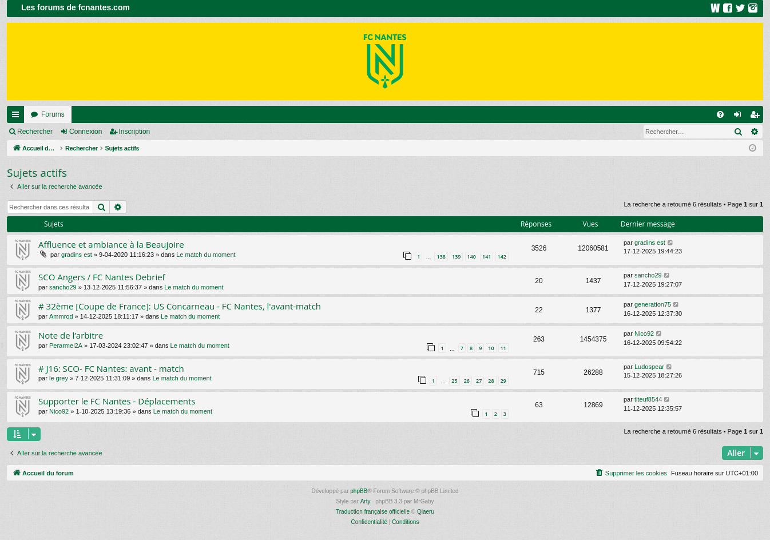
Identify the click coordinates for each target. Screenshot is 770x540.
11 (503, 348)
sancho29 (63, 287)
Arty (365, 501)
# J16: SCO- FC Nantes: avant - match (111, 368)
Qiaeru (425, 512)
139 (456, 256)
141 (486, 256)
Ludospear (649, 366)
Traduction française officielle (373, 512)
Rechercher (35, 132)
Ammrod (61, 316)
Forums (53, 114)
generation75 (652, 304)
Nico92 (644, 333)
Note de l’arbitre (70, 335)
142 (502, 256)
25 (454, 380)
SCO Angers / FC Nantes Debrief (101, 277)
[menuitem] (720, 114)
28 (491, 380)
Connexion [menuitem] (740, 116)
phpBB (358, 491)
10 (491, 348)
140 (471, 256)
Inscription (134, 132)
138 (440, 256)
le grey (58, 378)
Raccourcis (17, 116)
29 (503, 380)
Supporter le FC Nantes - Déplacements (117, 401)
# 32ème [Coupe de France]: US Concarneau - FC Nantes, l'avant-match (179, 306)
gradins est (76, 254)
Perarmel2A (65, 345)
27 (479, 380)
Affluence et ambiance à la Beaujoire (111, 244)
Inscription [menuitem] (757, 116)
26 (467, 380)
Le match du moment (205, 254)
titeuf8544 (648, 399)
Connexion (85, 132)
